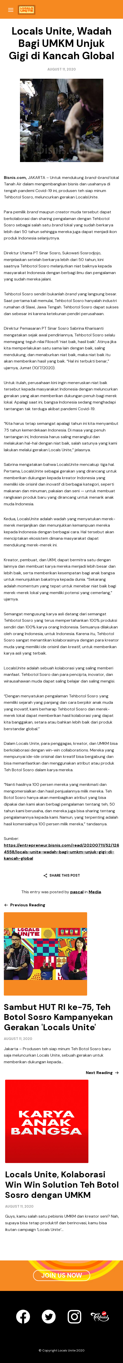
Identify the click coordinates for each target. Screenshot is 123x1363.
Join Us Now (61, 1275)
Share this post (64, 875)
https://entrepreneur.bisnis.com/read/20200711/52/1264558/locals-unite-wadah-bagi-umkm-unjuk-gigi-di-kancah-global (61, 852)
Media (95, 892)
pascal (77, 892)
